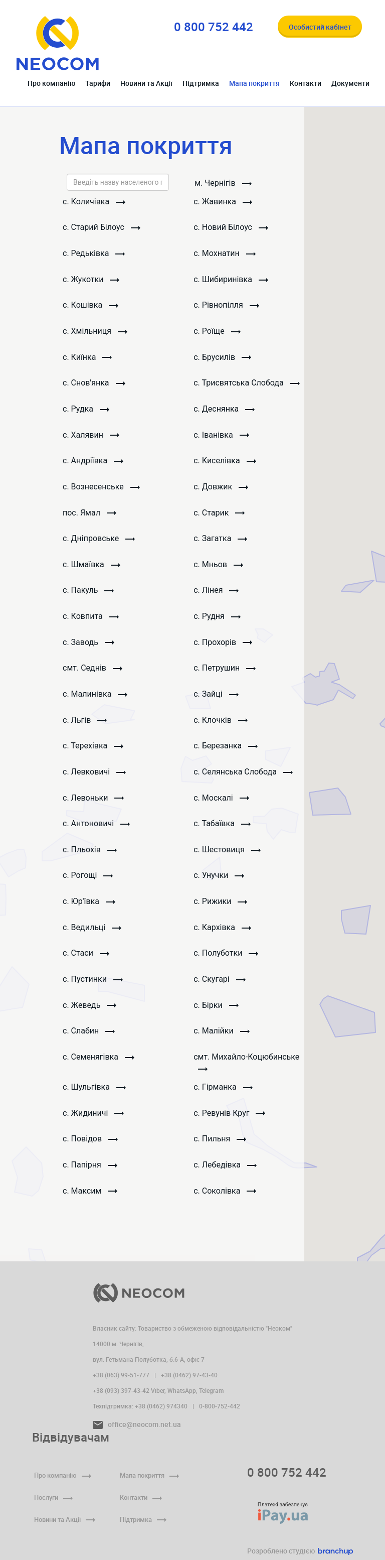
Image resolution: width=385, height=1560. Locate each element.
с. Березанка (226, 749)
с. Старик (219, 514)
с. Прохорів (223, 645)
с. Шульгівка (94, 1093)
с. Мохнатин (225, 253)
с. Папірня (90, 1172)
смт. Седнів (92, 671)
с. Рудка (86, 410)
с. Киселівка (225, 462)
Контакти (305, 83)
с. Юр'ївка (89, 907)
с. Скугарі (220, 985)
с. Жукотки (91, 280)
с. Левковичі (94, 776)
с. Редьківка (94, 253)
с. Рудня (217, 619)
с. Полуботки (226, 959)
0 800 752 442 (286, 1472)
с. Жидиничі (93, 1119)
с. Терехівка (93, 749)
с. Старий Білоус (101, 227)
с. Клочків (221, 723)
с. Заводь (88, 645)
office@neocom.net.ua (137, 1424)
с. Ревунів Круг (230, 1119)
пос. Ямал (89, 514)
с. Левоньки (93, 802)
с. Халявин (91, 436)
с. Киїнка (87, 358)
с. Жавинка (223, 201)
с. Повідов (90, 1145)
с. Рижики (221, 907)
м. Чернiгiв (223, 183)
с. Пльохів (90, 854)
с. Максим (90, 1198)
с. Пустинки (93, 985)
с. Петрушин (225, 671)
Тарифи (97, 83)
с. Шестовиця (227, 854)
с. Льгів (85, 723)
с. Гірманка (223, 1093)
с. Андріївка (93, 462)
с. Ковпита (91, 619)
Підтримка (200, 83)
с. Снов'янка (94, 384)
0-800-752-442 (219, 1406)
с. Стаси (86, 959)
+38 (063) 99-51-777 (121, 1375)
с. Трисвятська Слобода (247, 384)
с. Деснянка (224, 410)
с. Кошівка (90, 306)
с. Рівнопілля (226, 306)
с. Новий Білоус (231, 227)
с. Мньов (219, 567)
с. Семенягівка (98, 1063)
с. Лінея (216, 593)
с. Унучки (219, 880)
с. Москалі (222, 802)
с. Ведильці (92, 933)
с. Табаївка (222, 828)
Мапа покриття (254, 83)
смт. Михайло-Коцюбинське (247, 1068)
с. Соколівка (225, 1198)
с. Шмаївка (91, 567)
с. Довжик (221, 488)
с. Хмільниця (95, 332)
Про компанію (51, 83)
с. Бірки (216, 1011)
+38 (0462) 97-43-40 (189, 1375)
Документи (350, 83)
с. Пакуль (88, 593)
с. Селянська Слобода (243, 776)
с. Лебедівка (225, 1172)
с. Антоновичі (96, 828)
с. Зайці (216, 697)
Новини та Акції (146, 83)
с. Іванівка (221, 436)
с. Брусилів (223, 358)
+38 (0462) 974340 (161, 1406)
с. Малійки (222, 1037)
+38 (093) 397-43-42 (121, 1390)
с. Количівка (94, 201)
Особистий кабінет (320, 27)
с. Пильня (220, 1145)
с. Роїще (217, 332)
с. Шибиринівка (231, 280)
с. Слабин (89, 1037)
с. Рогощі (88, 880)
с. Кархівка (223, 933)
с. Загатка (221, 541)
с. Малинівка (95, 697)
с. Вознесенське (101, 488)
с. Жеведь (89, 1011)
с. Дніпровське (99, 541)
